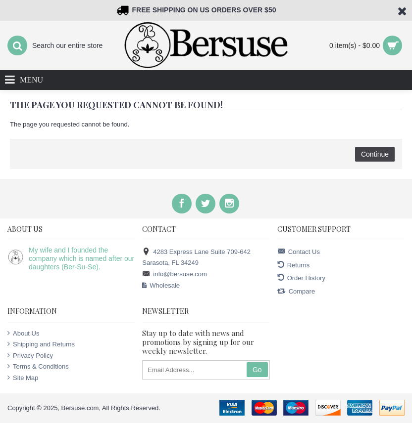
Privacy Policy (30, 355)
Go (257, 370)
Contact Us (298, 252)
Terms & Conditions (38, 366)
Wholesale (161, 286)
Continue (375, 154)
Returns (293, 265)
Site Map (22, 377)
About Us (23, 333)
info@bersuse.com (174, 274)
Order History (301, 278)
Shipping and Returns (41, 344)
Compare (296, 291)
